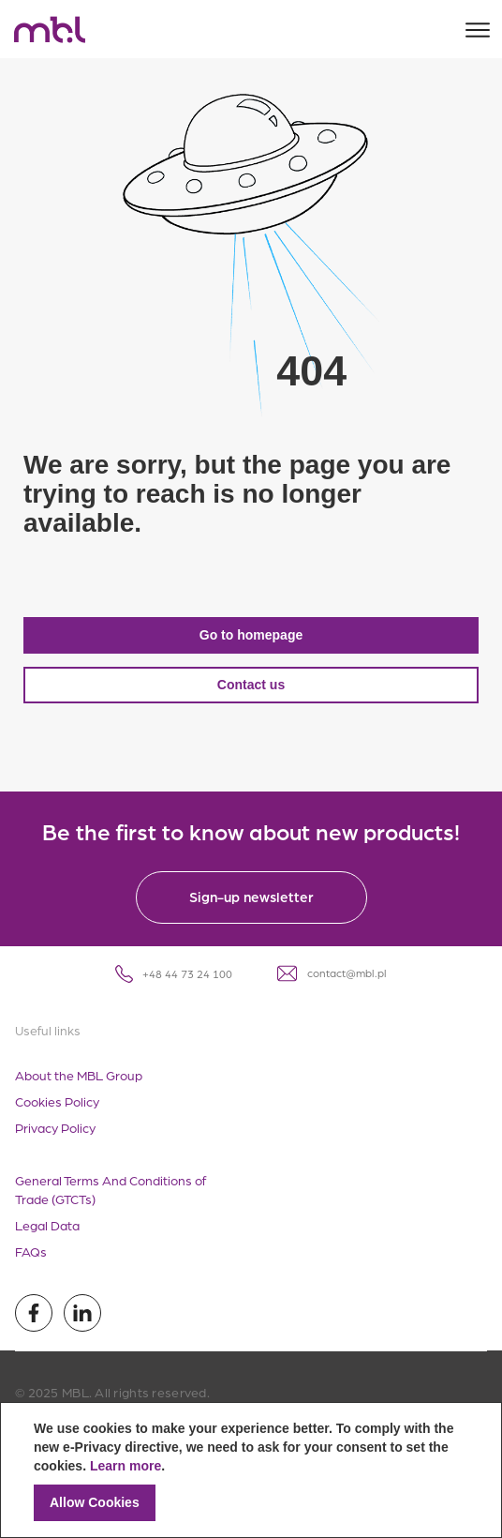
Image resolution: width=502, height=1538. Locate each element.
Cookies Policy (57, 1101)
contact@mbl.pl (332, 973)
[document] (251, 1470)
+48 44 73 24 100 (173, 974)
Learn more (125, 1465)
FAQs (31, 1251)
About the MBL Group (78, 1074)
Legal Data (47, 1224)
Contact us (251, 684)
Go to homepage (251, 634)
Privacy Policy (55, 1127)
